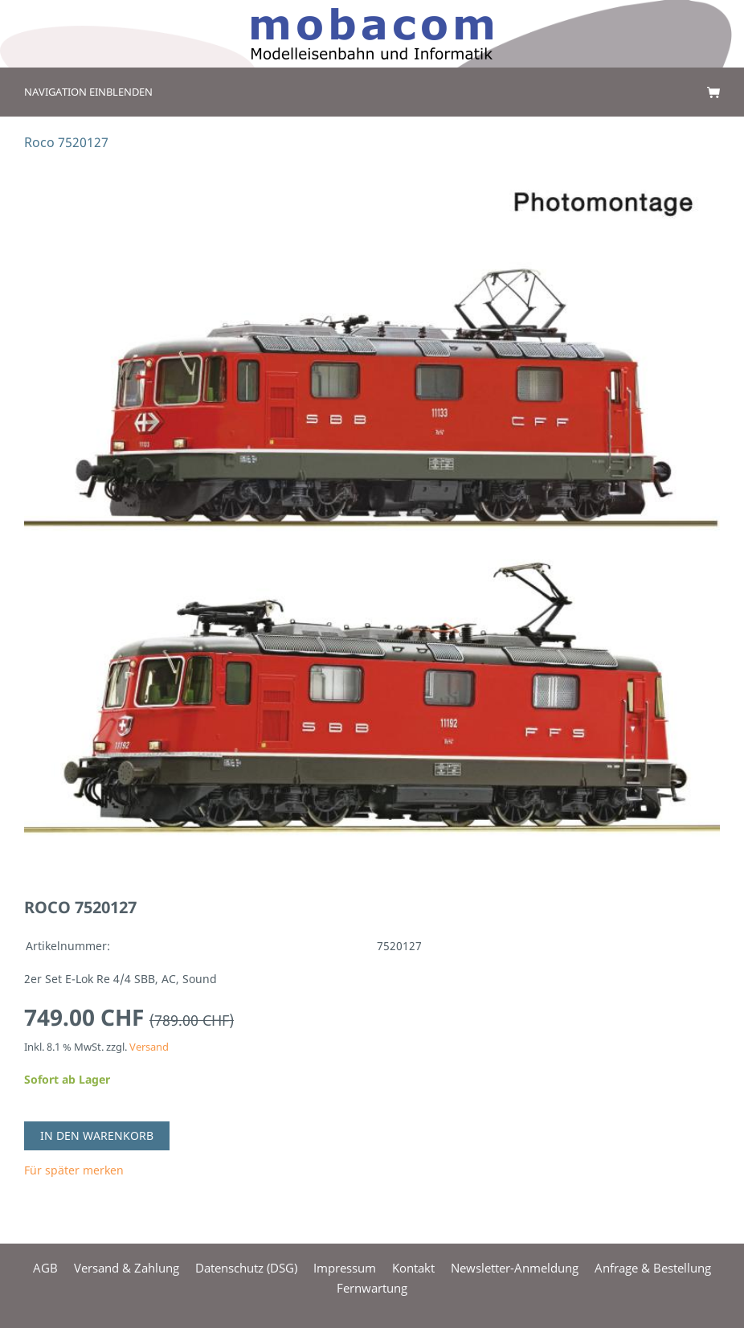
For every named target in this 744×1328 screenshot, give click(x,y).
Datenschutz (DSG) (246, 1268)
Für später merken (74, 1170)
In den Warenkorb (96, 1135)
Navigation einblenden (88, 91)
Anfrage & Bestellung (653, 1268)
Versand (149, 1047)
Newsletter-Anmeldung (514, 1268)
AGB (45, 1268)
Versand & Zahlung (126, 1268)
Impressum (344, 1268)
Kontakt (413, 1268)
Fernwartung (372, 1288)
